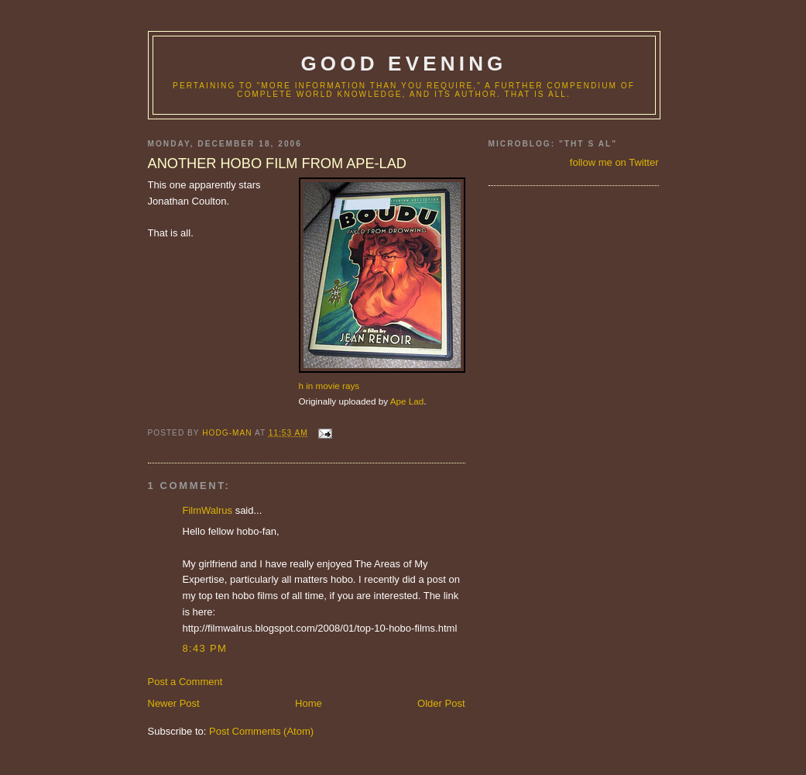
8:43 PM (205, 648)
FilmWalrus (208, 510)
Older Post (441, 703)
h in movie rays (329, 386)
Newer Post (174, 703)
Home (308, 703)
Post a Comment (185, 681)
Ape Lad (407, 401)
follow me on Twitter (614, 162)
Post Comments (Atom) (261, 731)
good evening (403, 63)
